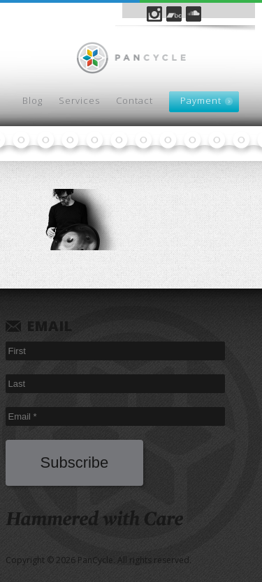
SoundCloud (193, 14)
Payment (200, 100)
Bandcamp (174, 14)
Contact (134, 100)
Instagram (154, 14)
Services (79, 100)
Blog (32, 100)
